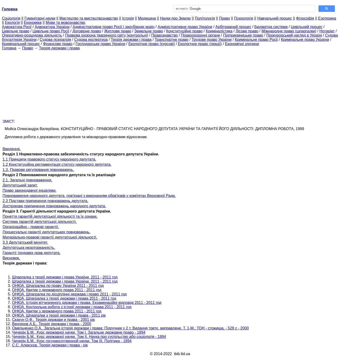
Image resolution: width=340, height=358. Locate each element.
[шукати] (244, 9)
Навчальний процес (274, 18)
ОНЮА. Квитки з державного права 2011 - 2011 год (57, 290)
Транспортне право (171, 40)
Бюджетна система (271, 27)
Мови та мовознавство (65, 23)
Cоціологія (11, 18)
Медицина (147, 18)
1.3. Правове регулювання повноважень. (38, 170)
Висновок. (11, 258)
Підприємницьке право (243, 35)
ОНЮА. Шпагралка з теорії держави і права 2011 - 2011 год (64, 298)
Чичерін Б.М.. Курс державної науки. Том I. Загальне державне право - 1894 (78, 332)
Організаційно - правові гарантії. (31, 227)
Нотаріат (327, 31)
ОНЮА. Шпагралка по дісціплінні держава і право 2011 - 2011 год (69, 294)
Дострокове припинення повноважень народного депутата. (54, 206)
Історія (128, 18)
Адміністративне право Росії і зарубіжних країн (113, 27)
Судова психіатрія (55, 40)
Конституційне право (184, 31)
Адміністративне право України (185, 27)
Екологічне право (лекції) (200, 44)
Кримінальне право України (305, 40)
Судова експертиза (91, 40)
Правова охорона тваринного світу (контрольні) (106, 35)
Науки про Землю (175, 18)
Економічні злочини (242, 44)
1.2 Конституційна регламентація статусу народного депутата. (57, 164)
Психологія (243, 18)
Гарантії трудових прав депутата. (31, 253)
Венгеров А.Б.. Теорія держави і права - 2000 (51, 324)
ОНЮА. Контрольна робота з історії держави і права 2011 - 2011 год (72, 307)
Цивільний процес (307, 27)
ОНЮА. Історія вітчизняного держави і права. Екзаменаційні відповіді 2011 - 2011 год (86, 303)
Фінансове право (57, 44)
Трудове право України (211, 40)
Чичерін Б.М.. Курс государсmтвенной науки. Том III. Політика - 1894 (72, 341)
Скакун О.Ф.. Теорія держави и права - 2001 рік (53, 320)
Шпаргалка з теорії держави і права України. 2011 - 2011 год (65, 277)
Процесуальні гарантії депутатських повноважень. (46, 232)
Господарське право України (100, 44)
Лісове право (247, 31)
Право (224, 18)
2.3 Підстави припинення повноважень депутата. (45, 201)
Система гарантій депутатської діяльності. (40, 222)
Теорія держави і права (131, 40)
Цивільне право (15, 31)
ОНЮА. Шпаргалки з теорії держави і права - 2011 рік (59, 315)
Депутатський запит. (20, 185)
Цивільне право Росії (51, 31)
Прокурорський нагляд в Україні (294, 35)
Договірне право (86, 31)
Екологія (12, 23)
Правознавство (164, 35)
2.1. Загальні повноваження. (27, 180)
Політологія (205, 18)
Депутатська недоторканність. (29, 248)
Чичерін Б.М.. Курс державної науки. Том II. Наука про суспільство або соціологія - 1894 (89, 337)
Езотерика (327, 18)
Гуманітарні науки (39, 18)
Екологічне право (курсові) (151, 44)
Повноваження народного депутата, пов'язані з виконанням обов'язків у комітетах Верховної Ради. (89, 196)
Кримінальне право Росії (256, 40)
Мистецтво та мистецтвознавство (89, 18)
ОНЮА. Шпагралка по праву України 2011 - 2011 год (58, 286)
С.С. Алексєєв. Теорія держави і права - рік (50, 345)
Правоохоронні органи (200, 35)
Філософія (305, 18)
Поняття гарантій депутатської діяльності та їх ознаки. (50, 216)
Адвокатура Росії (17, 27)
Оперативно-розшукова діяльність (32, 35)
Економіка (33, 23)
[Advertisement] (170, 83)
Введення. (12, 149)
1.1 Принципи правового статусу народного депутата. (49, 159)
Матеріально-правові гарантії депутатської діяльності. (50, 237)
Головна (9, 48)
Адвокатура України (52, 27)
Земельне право (148, 31)
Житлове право (117, 31)
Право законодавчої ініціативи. (29, 190)
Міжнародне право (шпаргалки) (289, 31)
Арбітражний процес (233, 27)
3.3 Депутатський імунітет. (25, 242)
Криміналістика (219, 31)
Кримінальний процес (21, 44)
